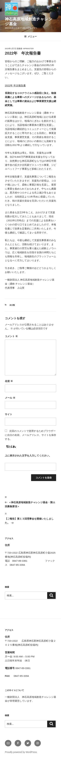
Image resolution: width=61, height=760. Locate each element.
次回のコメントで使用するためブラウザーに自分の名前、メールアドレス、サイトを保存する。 (30, 435)
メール (10, 397)
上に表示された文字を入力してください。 (28, 455)
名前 (9, 381)
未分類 (12, 305)
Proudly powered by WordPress (21, 752)
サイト (8, 414)
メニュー (30, 36)
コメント (11, 336)
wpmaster (28, 49)
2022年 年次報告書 (15, 85)
